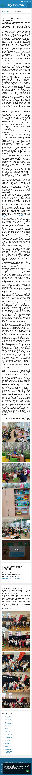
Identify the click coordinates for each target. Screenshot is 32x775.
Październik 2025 (9, 721)
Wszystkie (7, 752)
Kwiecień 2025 (8, 730)
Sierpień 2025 (8, 724)
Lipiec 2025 (7, 725)
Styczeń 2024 (8, 749)
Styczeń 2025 (8, 733)
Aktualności (17, 11)
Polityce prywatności (22, 768)
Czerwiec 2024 (8, 742)
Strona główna (7, 11)
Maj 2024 (7, 743)
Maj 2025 (7, 728)
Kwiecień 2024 (8, 745)
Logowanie (27, 1)
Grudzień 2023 (8, 751)
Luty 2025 (7, 731)
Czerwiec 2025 (8, 727)
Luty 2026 (7, 718)
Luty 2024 (7, 748)
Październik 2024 (9, 737)
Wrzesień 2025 (8, 722)
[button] (22, 2)
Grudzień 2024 (8, 734)
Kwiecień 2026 (8, 716)
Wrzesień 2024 (8, 739)
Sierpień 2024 (8, 740)
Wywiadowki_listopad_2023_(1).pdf (11, 578)
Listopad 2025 (8, 719)
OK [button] (27, 771)
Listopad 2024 (8, 736)
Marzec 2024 (8, 746)
